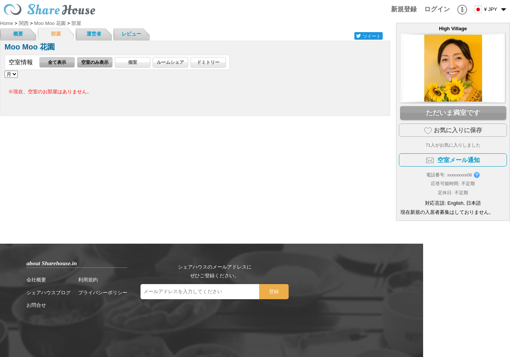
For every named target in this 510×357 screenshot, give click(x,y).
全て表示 (57, 62)
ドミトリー (208, 62)
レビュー (131, 34)
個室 (132, 62)
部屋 (56, 34)
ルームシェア (170, 62)
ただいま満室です (453, 112)
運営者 (94, 34)
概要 (18, 34)
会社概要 (36, 280)
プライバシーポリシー (102, 292)
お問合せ (36, 305)
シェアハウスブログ (48, 292)
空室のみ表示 (94, 62)
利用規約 (88, 280)
